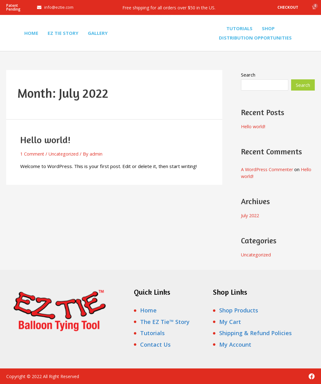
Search (248, 75)
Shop (268, 28)
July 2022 (251, 215)
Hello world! (45, 139)
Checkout (287, 7)
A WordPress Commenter (268, 169)
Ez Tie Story (63, 33)
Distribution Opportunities (255, 38)
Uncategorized (65, 154)
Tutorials (239, 28)
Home (31, 33)
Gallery (98, 33)
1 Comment (32, 154)
